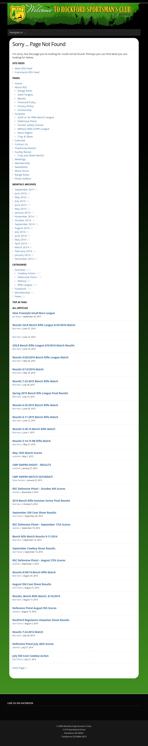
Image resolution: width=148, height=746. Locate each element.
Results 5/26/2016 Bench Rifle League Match (40, 357)
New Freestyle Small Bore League (33, 313)
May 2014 (20, 239)
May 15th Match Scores (27, 453)
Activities (20, 114)
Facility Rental (23, 152)
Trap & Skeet (25, 136)
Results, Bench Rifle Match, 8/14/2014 (36, 596)
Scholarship (24, 110)
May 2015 (20, 208)
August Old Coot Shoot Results (31, 584)
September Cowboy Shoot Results (33, 548)
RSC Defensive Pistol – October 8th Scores (38, 488)
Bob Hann (16, 328)
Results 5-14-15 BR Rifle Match (31, 441)
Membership (22, 163)
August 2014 (22, 228)
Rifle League (25, 285)
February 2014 (23, 251)
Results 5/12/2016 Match (28, 369)
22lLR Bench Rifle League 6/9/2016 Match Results (43, 345)
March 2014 (22, 247)
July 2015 (20, 201)
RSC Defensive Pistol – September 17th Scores (41, 524)
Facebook (20, 288)
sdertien (16, 492)
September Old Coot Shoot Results (34, 512)
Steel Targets (25, 94)
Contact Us (21, 144)
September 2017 (24, 189)
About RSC (21, 87)
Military (22, 281)
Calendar (20, 140)
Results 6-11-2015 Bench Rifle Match (35, 417)
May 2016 (20, 197)
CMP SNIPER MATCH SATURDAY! (32, 477)
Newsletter (21, 167)
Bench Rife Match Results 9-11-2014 (34, 536)
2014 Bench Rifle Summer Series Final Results (41, 500)
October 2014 (23, 220)
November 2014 (24, 216)
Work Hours (22, 171)
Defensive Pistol (27, 121)
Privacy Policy (26, 106)
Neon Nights (25, 132)
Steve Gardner (18, 480)
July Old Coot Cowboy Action (30, 656)
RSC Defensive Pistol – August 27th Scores (38, 560)
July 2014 (20, 232)
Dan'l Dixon (17, 516)
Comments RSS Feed (27, 72)
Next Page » (19, 668)
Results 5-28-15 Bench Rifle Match (33, 429)
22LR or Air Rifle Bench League (36, 117)
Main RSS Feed (23, 68)
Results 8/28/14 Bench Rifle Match (34, 572)
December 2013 (24, 259)
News (18, 296)
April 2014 (21, 243)
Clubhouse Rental (25, 148)
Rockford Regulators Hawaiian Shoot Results (40, 620)
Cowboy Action (26, 273)
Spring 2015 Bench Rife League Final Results (40, 393)
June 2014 (20, 235)
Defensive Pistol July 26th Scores (33, 644)
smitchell (16, 456)
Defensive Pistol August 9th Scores (34, 608)
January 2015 (22, 212)
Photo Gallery (23, 178)
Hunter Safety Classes (31, 125)
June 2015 (20, 205)
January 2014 (22, 255)
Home (18, 83)
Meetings (20, 159)
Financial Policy (27, 102)
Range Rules (25, 90)
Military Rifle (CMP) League (33, 129)
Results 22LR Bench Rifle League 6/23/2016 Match (43, 325)
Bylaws (22, 98)
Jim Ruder (16, 316)
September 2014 (24, 224)
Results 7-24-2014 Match (27, 632)
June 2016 (20, 193)
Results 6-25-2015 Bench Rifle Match (35, 405)
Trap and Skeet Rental (31, 155)
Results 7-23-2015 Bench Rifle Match (35, 381)
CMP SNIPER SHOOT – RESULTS (31, 465)
